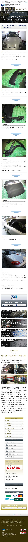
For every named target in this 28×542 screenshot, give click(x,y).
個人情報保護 (9, 525)
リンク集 (19, 523)
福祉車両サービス (13, 522)
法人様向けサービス (5, 522)
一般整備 (9, 425)
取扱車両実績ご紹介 (9, 521)
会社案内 (8, 523)
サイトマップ (3, 525)
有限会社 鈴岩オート (17, 514)
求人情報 (21, 525)
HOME (2, 519)
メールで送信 (21, 507)
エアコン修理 (10, 428)
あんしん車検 (7, 519)
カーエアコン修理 (22, 519)
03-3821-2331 (16, 505)
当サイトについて (16, 525)
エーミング (10, 436)
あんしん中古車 (16, 521)
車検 (8, 420)
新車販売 (21, 521)
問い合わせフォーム (8, 507)
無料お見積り (19, 522)
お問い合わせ (3, 523)
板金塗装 (9, 431)
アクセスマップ (14, 523)
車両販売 (9, 433)
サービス (3, 521)
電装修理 (9, 423)
